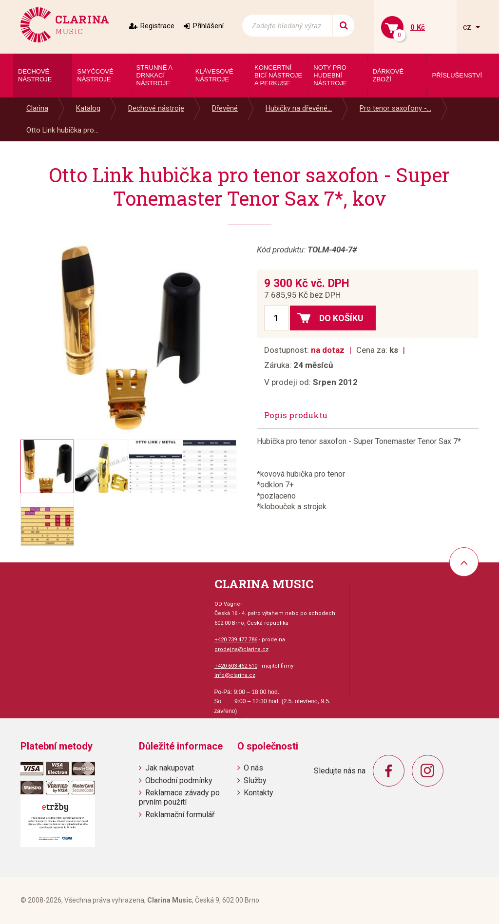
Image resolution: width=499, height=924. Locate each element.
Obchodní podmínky (178, 780)
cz (468, 27)
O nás (253, 767)
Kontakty (258, 792)
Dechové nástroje (156, 108)
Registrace (157, 25)
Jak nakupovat (169, 767)
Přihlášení (208, 25)
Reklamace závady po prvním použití (179, 797)
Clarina (37, 108)
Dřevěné (225, 108)
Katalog (88, 108)
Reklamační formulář (179, 814)
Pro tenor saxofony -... (395, 108)
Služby (255, 780)
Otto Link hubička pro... (62, 130)
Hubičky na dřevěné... (299, 108)
